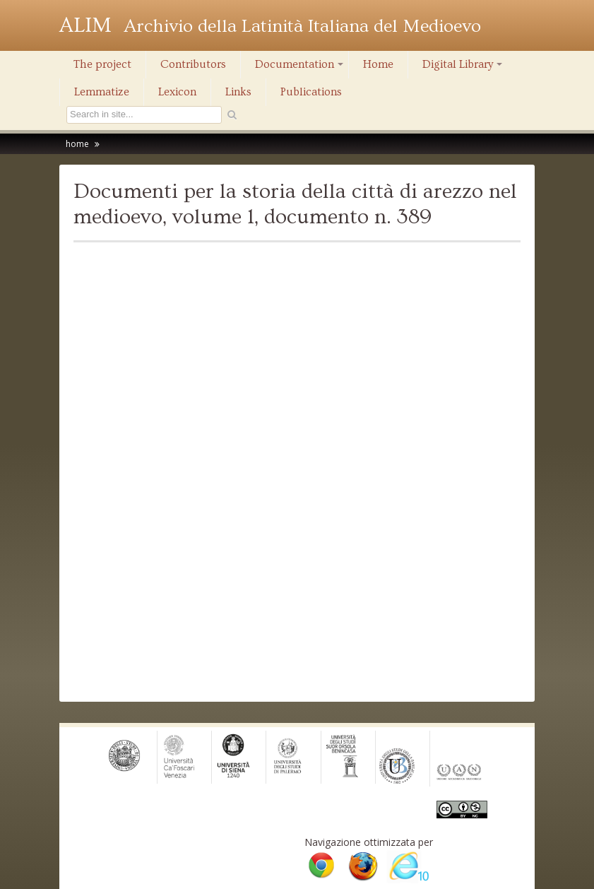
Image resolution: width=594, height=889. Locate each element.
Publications (311, 92)
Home (378, 64)
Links (238, 92)
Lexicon (177, 92)
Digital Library (463, 68)
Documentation (300, 68)
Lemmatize (101, 92)
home (77, 144)
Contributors (193, 64)
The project (102, 64)
